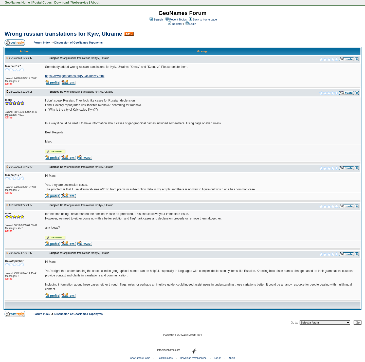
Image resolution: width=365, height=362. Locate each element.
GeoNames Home (17, 2)
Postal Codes (42, 2)
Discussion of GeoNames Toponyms (78, 42)
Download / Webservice (71, 2)
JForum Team (195, 334)
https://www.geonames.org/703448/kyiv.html (74, 76)
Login (191, 23)
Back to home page (205, 19)
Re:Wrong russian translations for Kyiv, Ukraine (86, 91)
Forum (217, 358)
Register (175, 23)
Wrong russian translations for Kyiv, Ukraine (63, 34)
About (95, 2)
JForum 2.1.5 (181, 334)
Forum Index (42, 42)
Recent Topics (178, 19)
